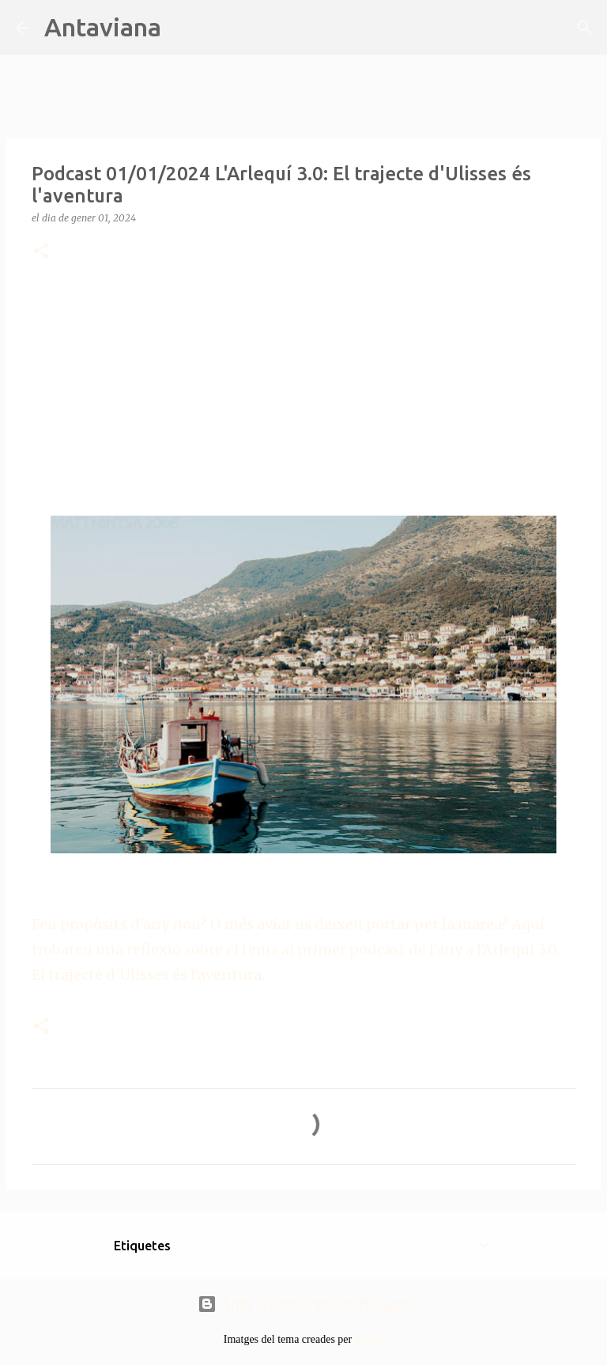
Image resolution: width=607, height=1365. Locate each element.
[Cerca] (183, 28)
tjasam (369, 1339)
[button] (41, 252)
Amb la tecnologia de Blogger (304, 1304)
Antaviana (102, 27)
